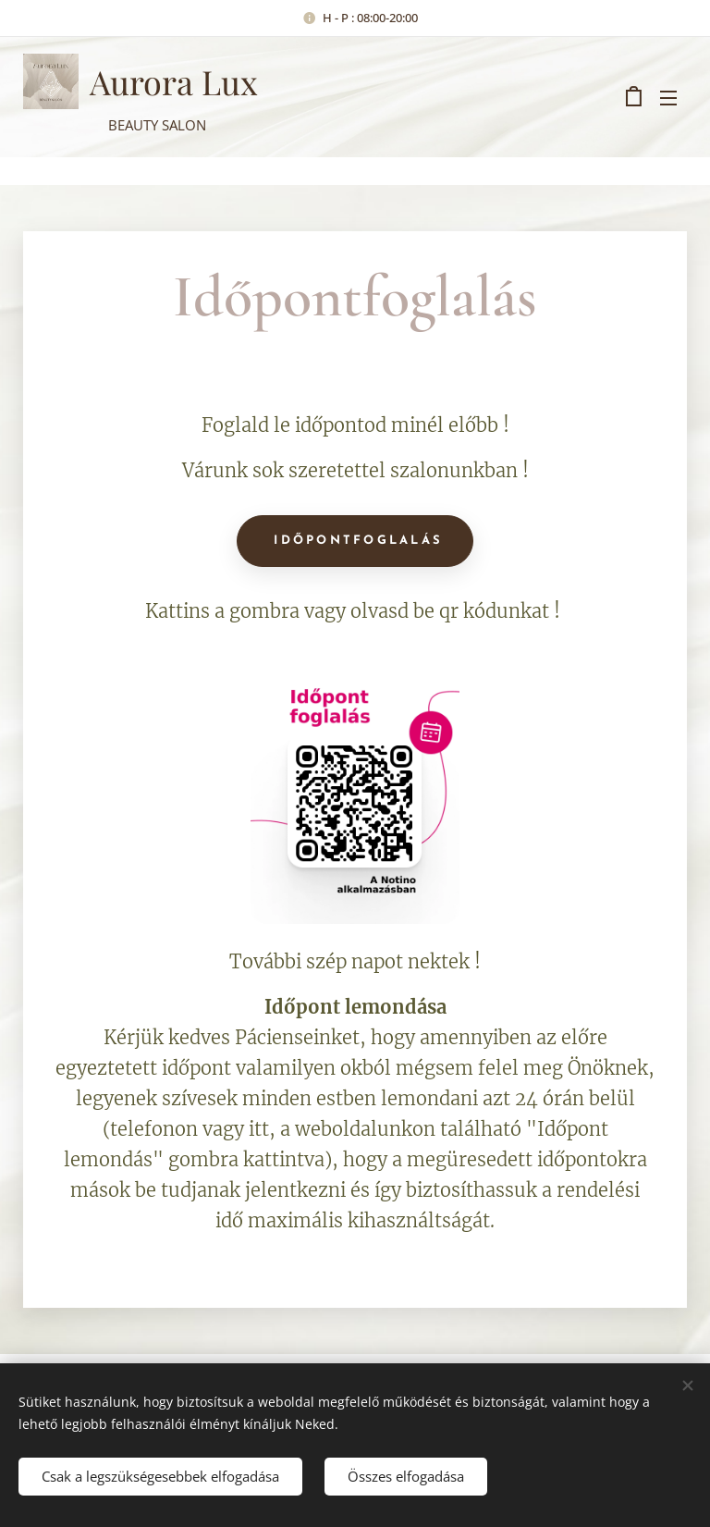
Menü (668, 98)
